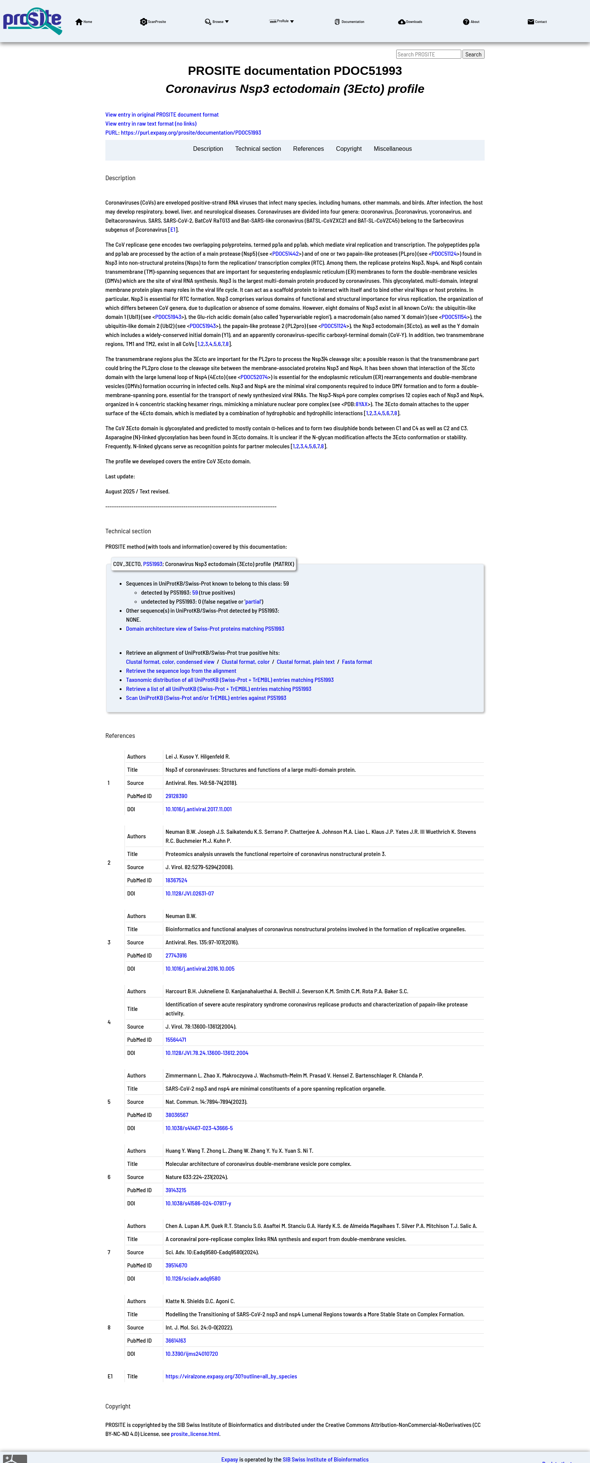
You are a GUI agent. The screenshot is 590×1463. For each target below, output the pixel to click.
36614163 (176, 1340)
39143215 (176, 1189)
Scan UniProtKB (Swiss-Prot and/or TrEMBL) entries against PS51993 (206, 697)
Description (208, 149)
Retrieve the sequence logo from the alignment (181, 670)
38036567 (177, 1114)
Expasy (229, 1459)
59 (195, 592)
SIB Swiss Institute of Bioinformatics (325, 1459)
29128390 (176, 795)
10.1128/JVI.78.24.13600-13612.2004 (207, 1052)
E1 (172, 229)
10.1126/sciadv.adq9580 (193, 1278)
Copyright (349, 149)
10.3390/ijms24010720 (192, 1353)
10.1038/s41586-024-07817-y (198, 1203)
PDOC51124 (444, 253)
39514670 (176, 1265)
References (308, 149)
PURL (111, 132)
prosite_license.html (195, 1433)
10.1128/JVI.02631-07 (190, 893)
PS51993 (153, 563)
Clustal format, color (246, 661)
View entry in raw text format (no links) (150, 123)
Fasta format (357, 661)
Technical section (258, 149)
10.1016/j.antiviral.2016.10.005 (200, 968)
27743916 (176, 955)
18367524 (176, 879)
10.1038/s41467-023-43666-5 (199, 1127)
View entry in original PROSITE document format (162, 114)
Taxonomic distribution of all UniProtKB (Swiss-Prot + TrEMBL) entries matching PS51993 (230, 679)
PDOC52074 (254, 376)
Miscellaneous (393, 149)
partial (253, 601)
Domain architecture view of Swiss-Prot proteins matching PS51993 (205, 628)
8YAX (362, 403)
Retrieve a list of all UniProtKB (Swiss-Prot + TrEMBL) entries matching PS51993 (219, 688)
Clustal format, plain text (306, 661)
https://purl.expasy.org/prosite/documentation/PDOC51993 (191, 132)
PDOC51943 (168, 316)
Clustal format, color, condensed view (170, 661)
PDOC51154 (454, 316)
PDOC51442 (285, 253)
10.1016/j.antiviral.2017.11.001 (199, 808)
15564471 (176, 1039)
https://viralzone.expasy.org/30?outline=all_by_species (231, 1376)
